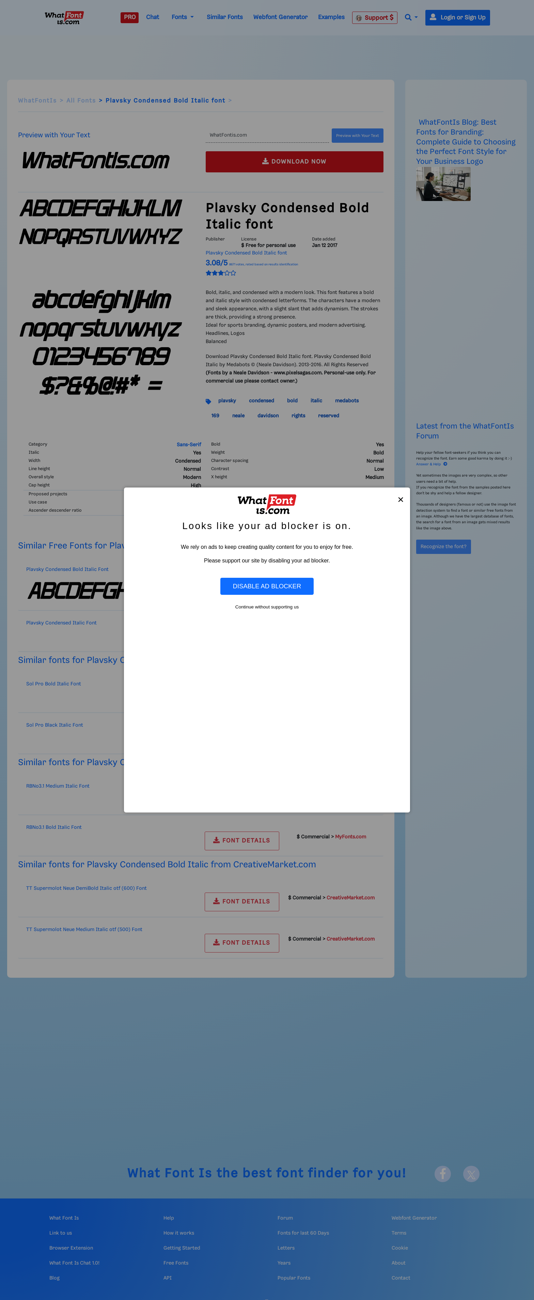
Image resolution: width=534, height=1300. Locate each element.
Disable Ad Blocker (267, 586)
